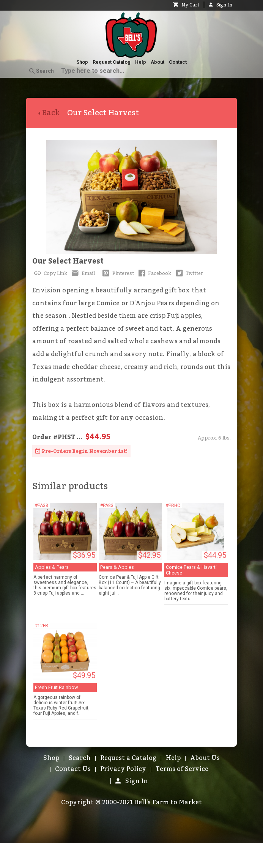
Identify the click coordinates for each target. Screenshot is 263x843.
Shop (82, 62)
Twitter (188, 273)
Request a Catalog (128, 758)
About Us (205, 758)
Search (41, 71)
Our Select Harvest (68, 261)
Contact (178, 62)
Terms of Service (182, 769)
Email (82, 273)
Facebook (154, 273)
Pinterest (117, 273)
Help (140, 62)
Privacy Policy (123, 769)
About (157, 62)
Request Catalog (112, 62)
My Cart (186, 4)
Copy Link (49, 273)
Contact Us (73, 769)
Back (52, 113)
